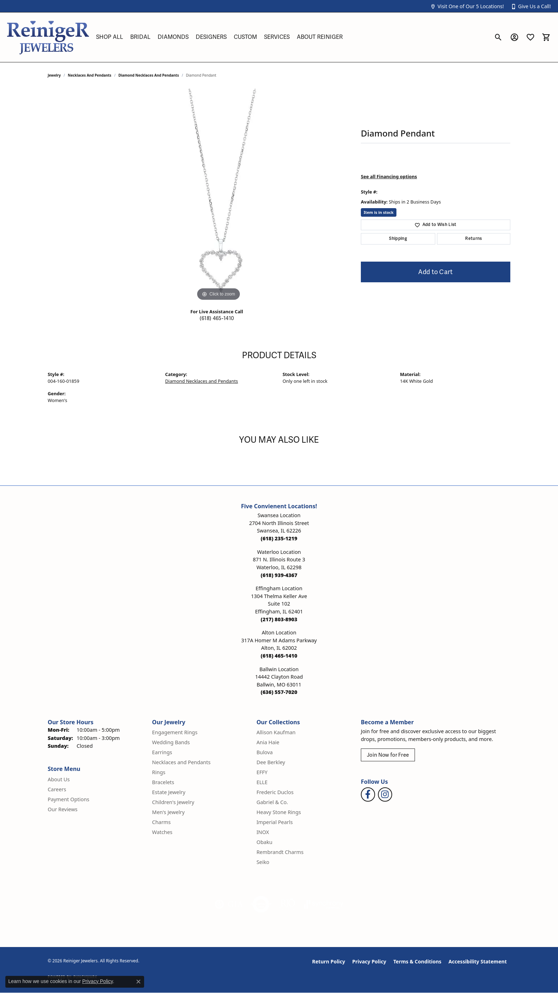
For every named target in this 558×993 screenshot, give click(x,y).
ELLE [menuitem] (262, 782)
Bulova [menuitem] (265, 752)
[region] (218, 196)
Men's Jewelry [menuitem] (168, 812)
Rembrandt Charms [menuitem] (280, 852)
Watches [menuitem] (162, 832)
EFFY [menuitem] (262, 772)
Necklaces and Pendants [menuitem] (181, 762)
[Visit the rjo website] (288, 904)
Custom (245, 37)
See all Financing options (389, 176)
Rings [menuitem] (158, 772)
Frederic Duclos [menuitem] (275, 792)
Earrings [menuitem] (162, 752)
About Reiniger (320, 37)
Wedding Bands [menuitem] (171, 742)
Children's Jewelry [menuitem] (173, 802)
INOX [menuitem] (263, 832)
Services (277, 37)
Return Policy (328, 961)
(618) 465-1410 (217, 318)
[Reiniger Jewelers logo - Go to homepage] (48, 37)
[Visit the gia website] (229, 904)
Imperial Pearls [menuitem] (275, 822)
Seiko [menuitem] (263, 862)
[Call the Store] (279, 538)
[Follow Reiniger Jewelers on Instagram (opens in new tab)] (385, 794)
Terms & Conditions (417, 961)
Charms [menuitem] (161, 822)
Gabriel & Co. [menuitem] (272, 802)
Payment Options (68, 799)
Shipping (398, 238)
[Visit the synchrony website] (323, 904)
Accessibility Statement (477, 961)
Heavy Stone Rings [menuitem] (279, 812)
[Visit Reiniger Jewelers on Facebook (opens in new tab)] (368, 794)
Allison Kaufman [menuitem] (276, 732)
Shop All (109, 37)
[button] (467, 6)
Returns (473, 238)
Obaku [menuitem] (265, 842)
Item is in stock (379, 212)
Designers (211, 37)
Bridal (140, 37)
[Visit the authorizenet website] (261, 904)
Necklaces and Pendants (89, 75)
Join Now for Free (388, 755)
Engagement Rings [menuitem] (175, 732)
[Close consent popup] (138, 981)
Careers (57, 789)
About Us (59, 779)
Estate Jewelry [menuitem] (168, 792)
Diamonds (173, 37)
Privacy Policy (369, 961)
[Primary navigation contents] (291, 37)
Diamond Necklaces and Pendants (149, 75)
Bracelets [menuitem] (163, 782)
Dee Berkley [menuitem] (271, 762)
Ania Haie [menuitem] (268, 742)
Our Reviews (63, 809)
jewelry (54, 75)
